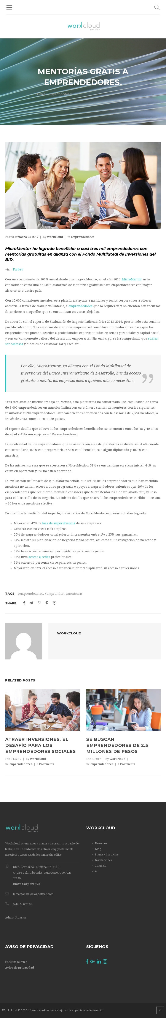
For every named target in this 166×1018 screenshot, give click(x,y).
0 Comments (45, 764)
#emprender (54, 593)
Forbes (18, 269)
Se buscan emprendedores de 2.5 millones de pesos (117, 745)
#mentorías (74, 593)
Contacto (100, 865)
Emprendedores (61, 94)
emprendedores (81, 306)
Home (41, 94)
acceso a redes (39, 557)
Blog (98, 848)
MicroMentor (132, 279)
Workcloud (55, 237)
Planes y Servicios (106, 854)
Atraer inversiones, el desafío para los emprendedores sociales (40, 745)
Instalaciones (103, 860)
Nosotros (101, 843)
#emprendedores (30, 593)
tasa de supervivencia (58, 523)
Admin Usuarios (15, 917)
